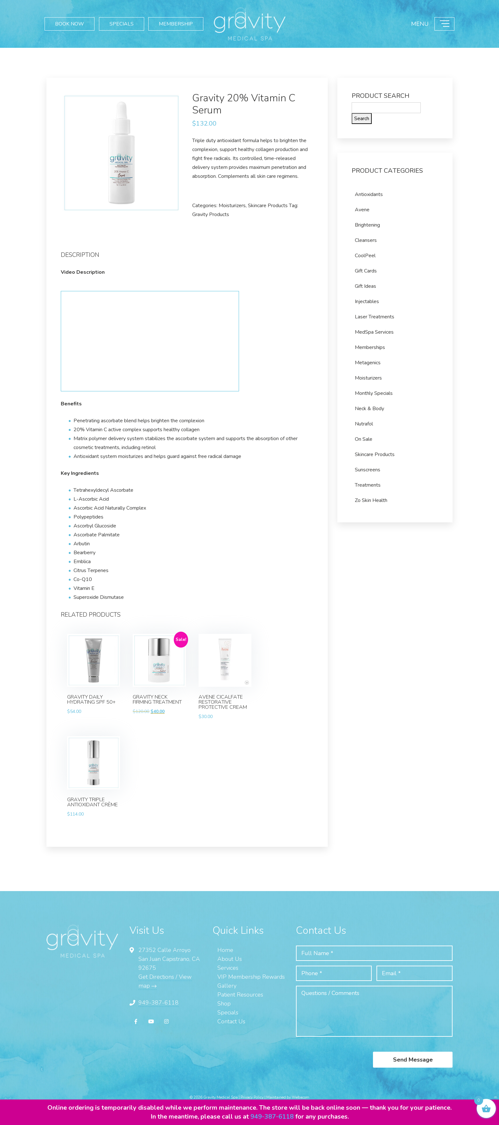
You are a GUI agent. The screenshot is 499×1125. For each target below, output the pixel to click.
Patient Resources (240, 994)
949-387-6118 (158, 1002)
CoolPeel (365, 255)
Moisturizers (232, 205)
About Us (229, 959)
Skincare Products (268, 205)
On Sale (363, 439)
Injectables (367, 301)
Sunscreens (367, 469)
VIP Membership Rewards (251, 977)
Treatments (368, 485)
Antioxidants (369, 194)
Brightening (367, 225)
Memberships (370, 347)
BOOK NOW (69, 23)
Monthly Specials (374, 393)
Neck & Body (369, 408)
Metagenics (368, 362)
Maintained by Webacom (287, 1097)
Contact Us (231, 1021)
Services (227, 968)
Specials (227, 1012)
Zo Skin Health (371, 500)
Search (361, 118)
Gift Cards (366, 270)
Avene (362, 209)
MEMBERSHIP (175, 23)
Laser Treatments (374, 316)
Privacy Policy (252, 1097)
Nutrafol (364, 423)
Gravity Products (210, 214)
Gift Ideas (365, 286)
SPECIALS (121, 23)
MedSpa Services (374, 332)
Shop (224, 1003)
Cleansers (366, 240)
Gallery (226, 986)
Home (225, 950)
